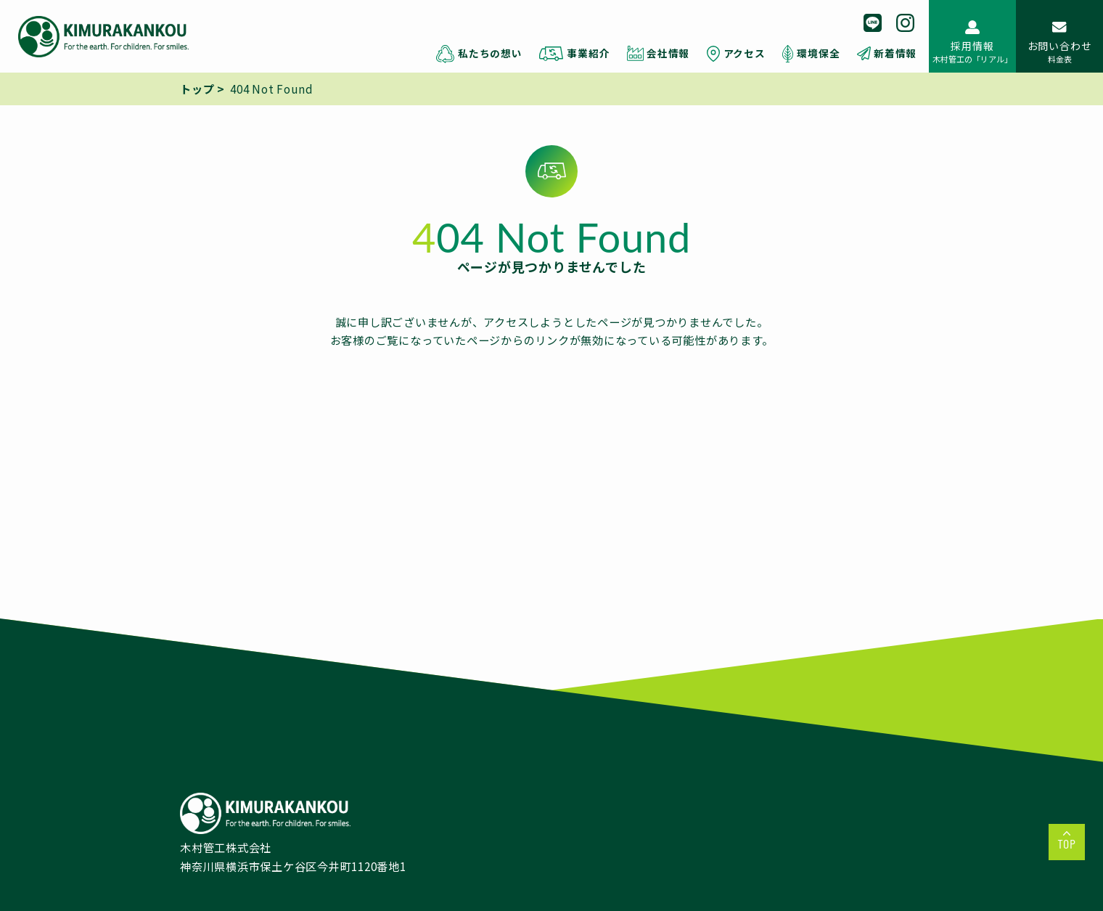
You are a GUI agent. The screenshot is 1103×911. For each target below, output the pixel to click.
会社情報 (668, 53)
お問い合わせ (1060, 51)
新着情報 (895, 53)
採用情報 (972, 51)
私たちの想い (490, 53)
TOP (1066, 843)
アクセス (744, 53)
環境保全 (818, 53)
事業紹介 (588, 53)
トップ (197, 89)
